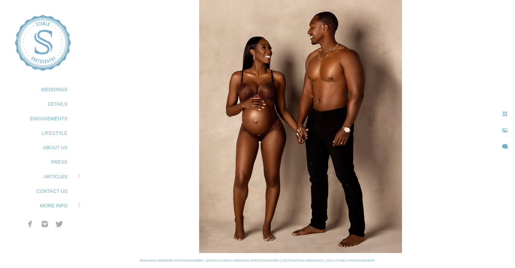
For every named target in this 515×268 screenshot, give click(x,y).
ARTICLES (55, 176)
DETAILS (57, 104)
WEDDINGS (54, 89)
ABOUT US (55, 147)
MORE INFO (53, 205)
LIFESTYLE (54, 133)
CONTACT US (52, 191)
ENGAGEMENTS (48, 118)
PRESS (59, 162)
